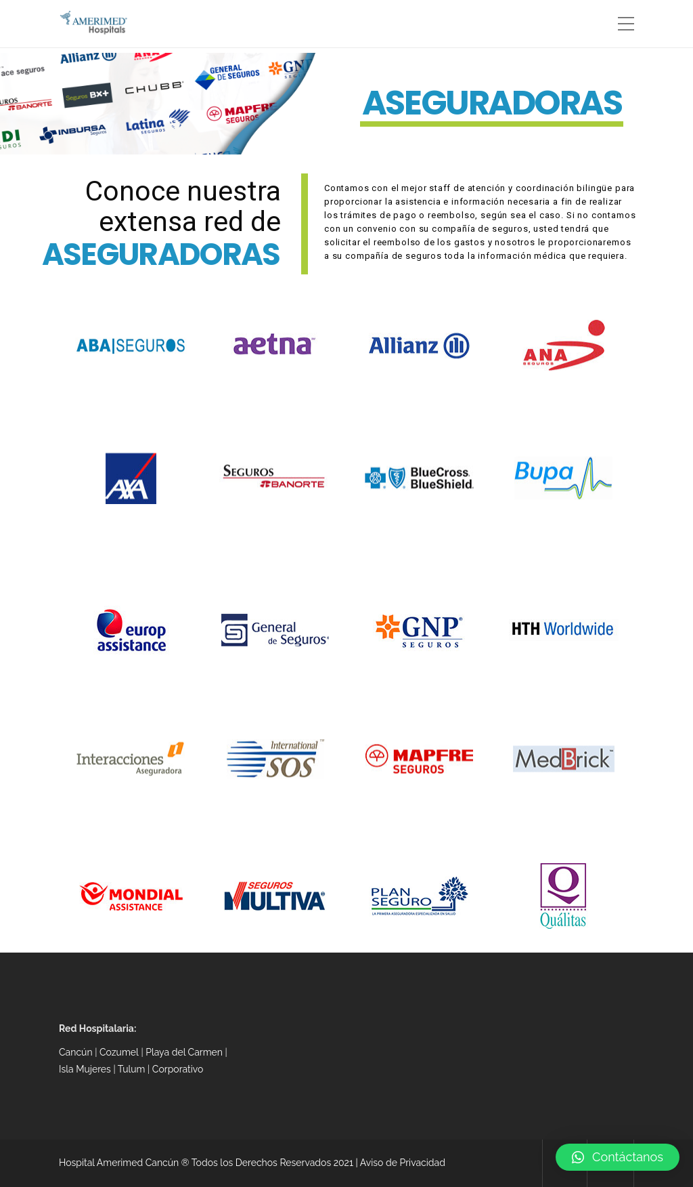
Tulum (133, 1069)
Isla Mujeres (85, 1069)
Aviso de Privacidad (402, 1162)
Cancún (76, 1052)
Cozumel (119, 1052)
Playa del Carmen (184, 1052)
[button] (617, 1157)
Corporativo (178, 1069)
